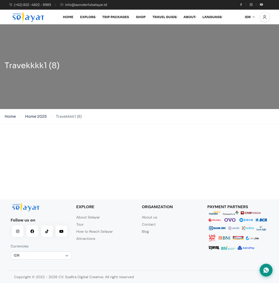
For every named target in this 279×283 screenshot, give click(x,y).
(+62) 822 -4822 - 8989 (30, 5)
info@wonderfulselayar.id (83, 5)
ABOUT (190, 17)
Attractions (85, 238)
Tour (80, 224)
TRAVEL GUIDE (165, 17)
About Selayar (88, 217)
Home (10, 116)
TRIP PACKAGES (115, 17)
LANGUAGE (212, 17)
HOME (68, 17)
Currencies (20, 246)
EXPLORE (88, 17)
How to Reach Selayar (94, 231)
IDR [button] (250, 17)
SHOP (141, 17)
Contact (149, 224)
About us (149, 217)
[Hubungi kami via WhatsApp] (266, 270)
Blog (145, 231)
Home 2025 (36, 116)
